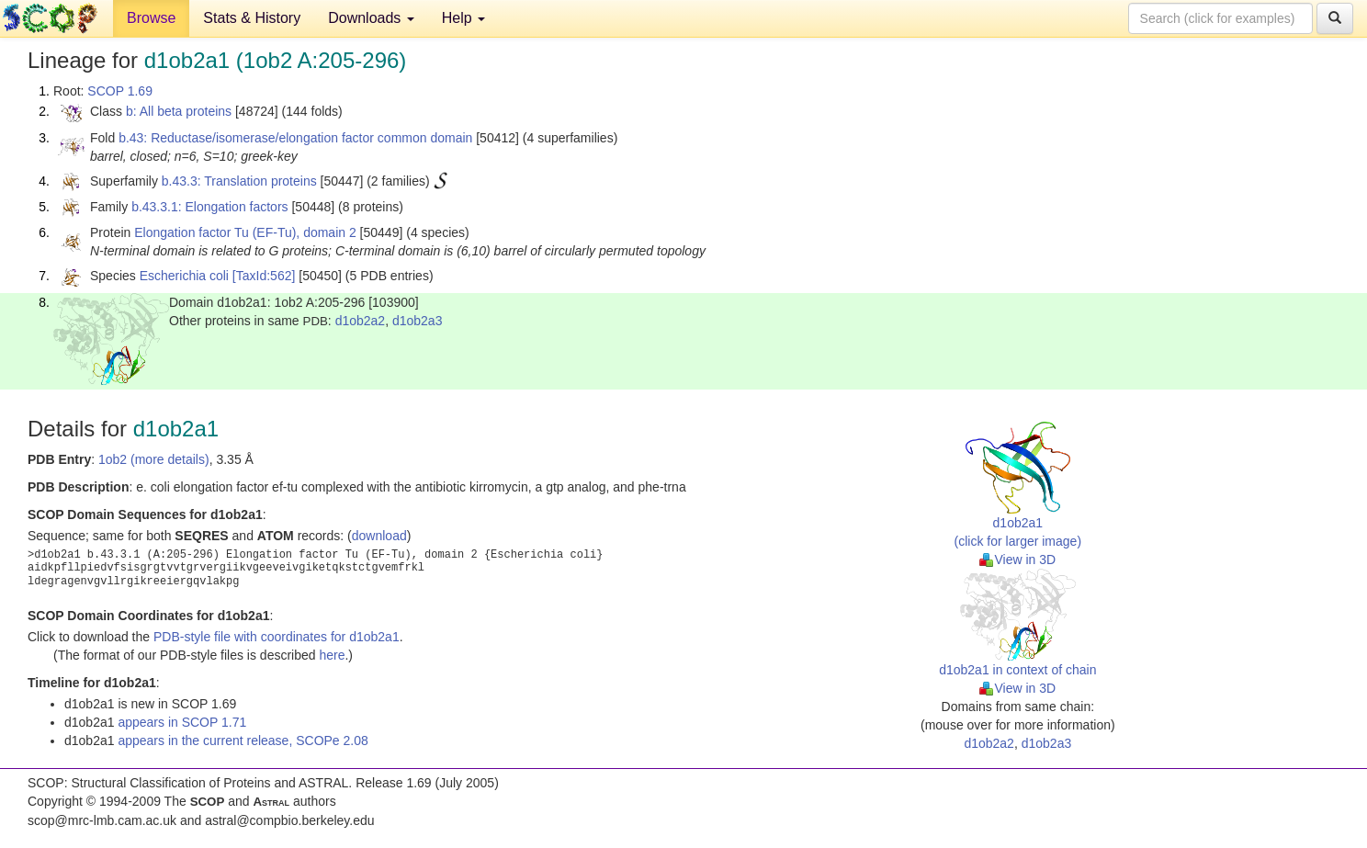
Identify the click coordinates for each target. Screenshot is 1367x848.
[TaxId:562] (264, 275)
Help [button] (463, 18)
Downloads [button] (371, 18)
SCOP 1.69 (120, 91)
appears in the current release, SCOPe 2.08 (242, 740)
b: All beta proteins (179, 111)
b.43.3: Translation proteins (239, 181)
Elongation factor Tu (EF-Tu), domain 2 (245, 232)
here (332, 655)
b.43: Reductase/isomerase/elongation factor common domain (295, 137)
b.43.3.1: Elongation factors (209, 206)
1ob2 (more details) (153, 459)
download (379, 535)
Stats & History (251, 18)
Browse (151, 18)
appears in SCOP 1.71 (182, 722)
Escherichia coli (184, 275)
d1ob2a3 (417, 320)
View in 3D (1017, 559)
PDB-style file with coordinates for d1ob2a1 (276, 636)
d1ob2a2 (360, 320)
